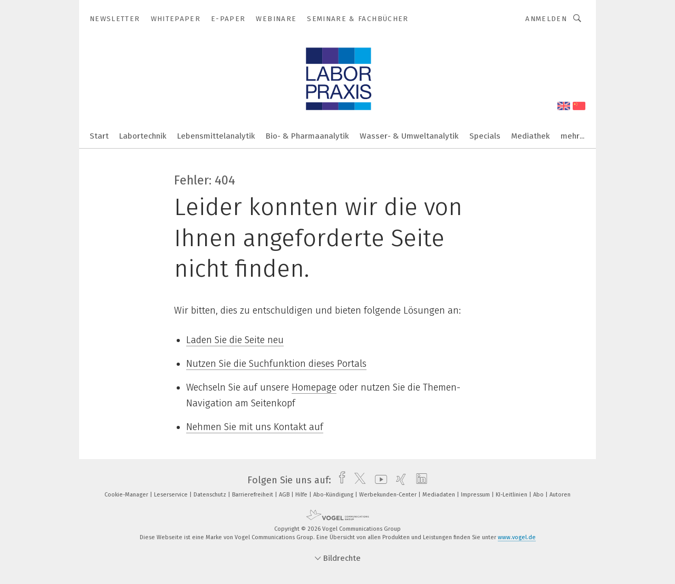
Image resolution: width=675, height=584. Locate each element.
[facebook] (339, 480)
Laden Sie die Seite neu (235, 340)
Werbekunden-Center (388, 494)
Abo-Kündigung (334, 494)
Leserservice (171, 494)
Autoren (560, 494)
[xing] (398, 480)
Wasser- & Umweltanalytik (409, 136)
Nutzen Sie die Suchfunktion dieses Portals (276, 363)
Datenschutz (211, 494)
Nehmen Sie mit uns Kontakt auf (254, 427)
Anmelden (546, 18)
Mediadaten (439, 494)
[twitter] (357, 480)
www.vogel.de (517, 537)
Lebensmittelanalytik (216, 136)
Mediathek (530, 136)
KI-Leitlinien (512, 494)
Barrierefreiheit (253, 494)
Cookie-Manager (127, 494)
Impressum (476, 494)
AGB (285, 494)
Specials (484, 136)
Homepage (314, 387)
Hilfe (302, 494)
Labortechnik (143, 136)
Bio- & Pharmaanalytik (307, 136)
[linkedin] (419, 480)
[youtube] (378, 480)
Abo (539, 494)
